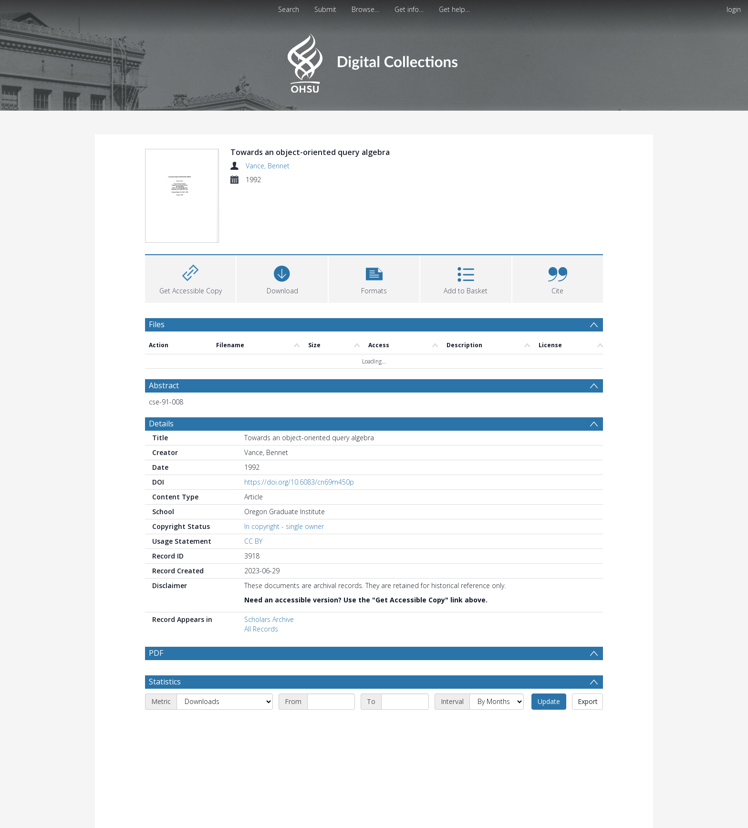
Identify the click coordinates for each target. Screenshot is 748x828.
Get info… (409, 9)
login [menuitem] (734, 9)
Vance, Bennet (268, 165)
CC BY (253, 486)
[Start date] (331, 647)
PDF (156, 598)
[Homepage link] (374, 60)
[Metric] (225, 647)
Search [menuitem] (288, 9)
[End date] (405, 647)
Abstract (164, 330)
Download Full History (564, 820)
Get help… (454, 9)
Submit (325, 9)
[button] (374, 222)
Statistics (165, 626)
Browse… (365, 9)
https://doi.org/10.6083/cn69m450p (299, 427)
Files (157, 269)
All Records (261, 574)
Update (549, 646)
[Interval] (496, 647)
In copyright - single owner (284, 471)
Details (161, 368)
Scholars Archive (269, 564)
